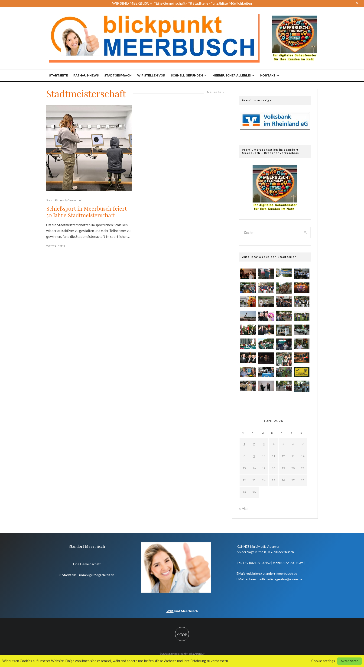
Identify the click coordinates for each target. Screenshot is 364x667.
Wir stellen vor (151, 75)
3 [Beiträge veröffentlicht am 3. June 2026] (264, 444)
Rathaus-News (86, 75)
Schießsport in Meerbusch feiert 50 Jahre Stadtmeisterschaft (86, 212)
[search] (305, 232)
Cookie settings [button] (323, 661)
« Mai (243, 508)
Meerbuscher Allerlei (231, 75)
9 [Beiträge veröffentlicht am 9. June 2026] (254, 456)
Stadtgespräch (118, 75)
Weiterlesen (55, 246)
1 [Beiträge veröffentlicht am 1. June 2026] (244, 444)
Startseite (58, 75)
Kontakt (268, 75)
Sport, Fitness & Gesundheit (64, 200)
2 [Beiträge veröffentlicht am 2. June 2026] (254, 444)
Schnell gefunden (187, 75)
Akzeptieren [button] (349, 661)
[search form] (270, 232)
